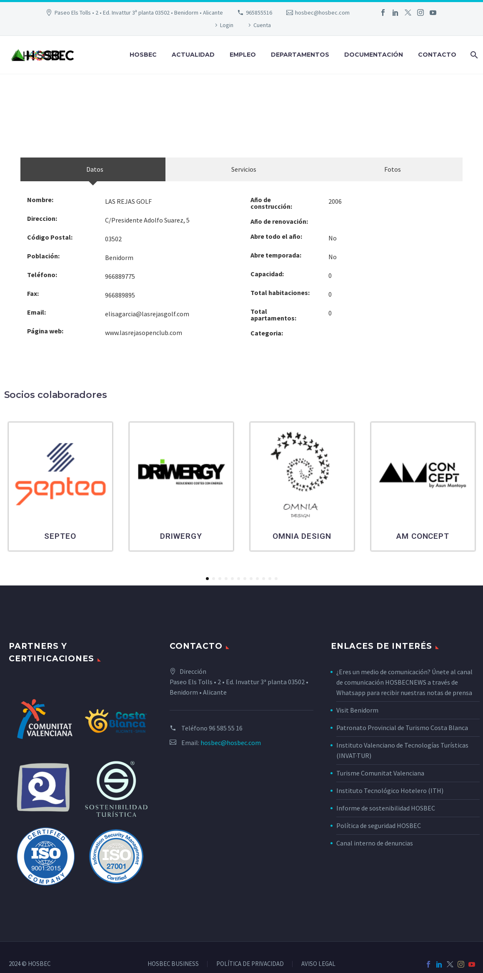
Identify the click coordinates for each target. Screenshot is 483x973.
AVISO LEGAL (318, 964)
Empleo (243, 54)
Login (226, 25)
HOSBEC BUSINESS (173, 964)
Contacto (437, 54)
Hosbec (143, 54)
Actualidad (193, 54)
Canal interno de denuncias (374, 843)
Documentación (373, 54)
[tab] (92, 169)
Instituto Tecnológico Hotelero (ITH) (389, 790)
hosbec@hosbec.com (322, 12)
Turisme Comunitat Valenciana (380, 773)
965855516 (259, 12)
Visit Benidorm (357, 710)
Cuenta (262, 25)
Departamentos (300, 54)
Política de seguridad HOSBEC (378, 825)
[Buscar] (473, 55)
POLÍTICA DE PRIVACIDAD (250, 964)
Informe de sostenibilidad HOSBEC (386, 808)
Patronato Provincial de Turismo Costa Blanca (402, 727)
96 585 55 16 (226, 728)
